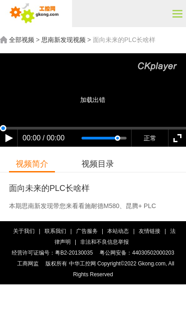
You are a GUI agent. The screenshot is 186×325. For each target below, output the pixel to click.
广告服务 (87, 231)
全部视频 (21, 39)
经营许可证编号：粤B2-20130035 (52, 253)
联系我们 (55, 231)
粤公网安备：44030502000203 (137, 253)
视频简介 (32, 163)
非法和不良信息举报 (104, 242)
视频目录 (98, 163)
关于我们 (24, 231)
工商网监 (28, 263)
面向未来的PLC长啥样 (124, 39)
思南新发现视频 (63, 39)
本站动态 (118, 231)
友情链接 (150, 231)
